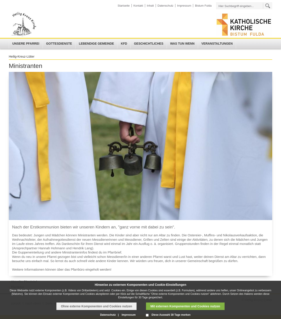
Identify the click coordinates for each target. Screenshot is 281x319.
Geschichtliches (148, 43)
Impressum (184, 5)
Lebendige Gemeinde (96, 43)
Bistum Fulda (203, 5)
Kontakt (138, 5)
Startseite (124, 5)
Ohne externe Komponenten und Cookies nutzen (96, 306)
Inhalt (150, 5)
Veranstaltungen (217, 43)
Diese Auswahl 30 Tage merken (170, 314)
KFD (124, 43)
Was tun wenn (182, 43)
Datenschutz (165, 5)
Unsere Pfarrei (25, 43)
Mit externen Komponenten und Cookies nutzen (185, 306)
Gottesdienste (59, 43)
